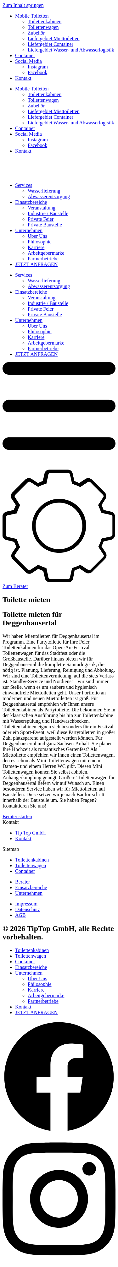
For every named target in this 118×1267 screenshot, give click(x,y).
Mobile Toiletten (32, 16)
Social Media (28, 61)
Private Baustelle (45, 224)
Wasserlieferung (44, 190)
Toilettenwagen (43, 27)
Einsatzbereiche (31, 202)
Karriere (36, 247)
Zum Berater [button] (15, 586)
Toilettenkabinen (44, 21)
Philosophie (40, 241)
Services (23, 185)
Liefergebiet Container (50, 44)
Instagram (38, 66)
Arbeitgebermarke (46, 253)
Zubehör (36, 32)
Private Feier (40, 219)
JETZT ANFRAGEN (36, 264)
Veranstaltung (41, 207)
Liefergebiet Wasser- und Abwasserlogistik (71, 49)
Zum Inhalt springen (23, 5)
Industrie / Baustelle (48, 213)
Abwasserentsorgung (49, 196)
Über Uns (37, 236)
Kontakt (23, 78)
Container (25, 55)
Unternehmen (28, 230)
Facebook (37, 72)
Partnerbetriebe (43, 258)
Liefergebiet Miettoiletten (54, 38)
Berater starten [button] (17, 816)
